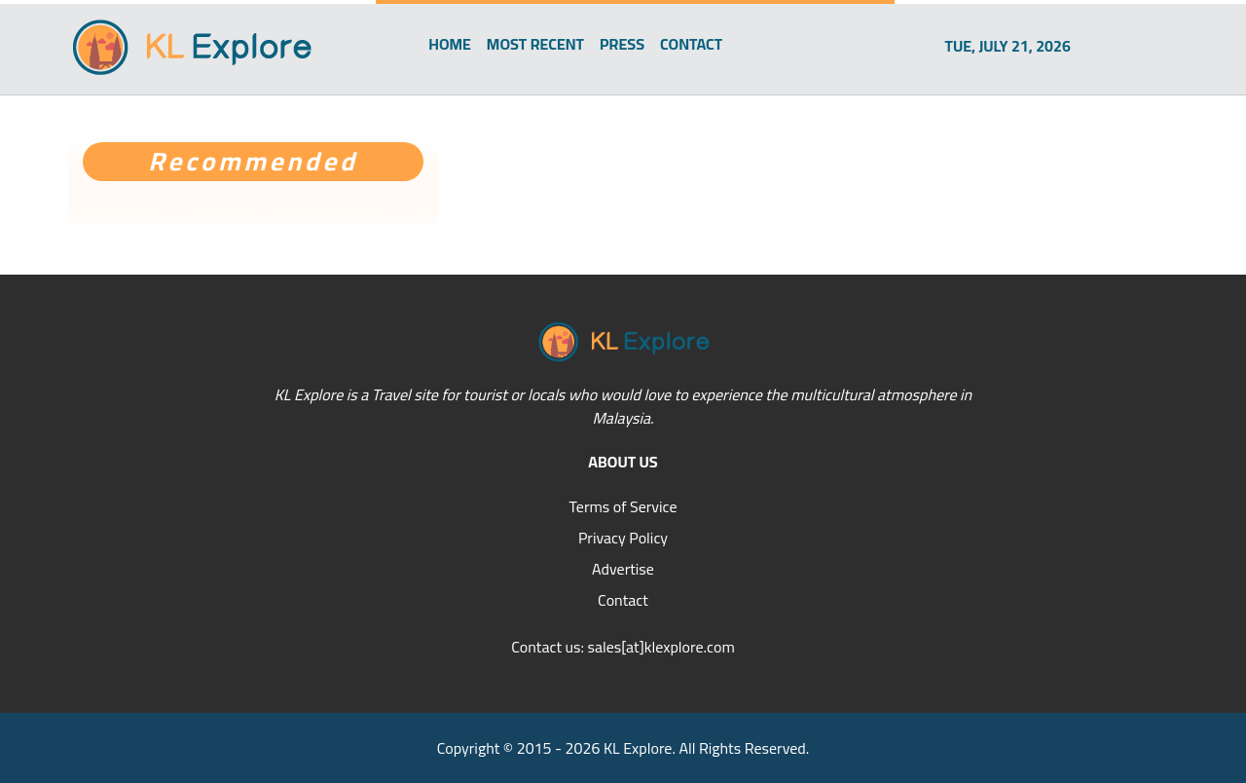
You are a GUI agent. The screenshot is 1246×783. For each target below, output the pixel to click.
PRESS (622, 43)
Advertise (623, 568)
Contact (623, 600)
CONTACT (691, 43)
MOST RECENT (535, 43)
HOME (449, 43)
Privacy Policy (623, 537)
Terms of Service (622, 506)
